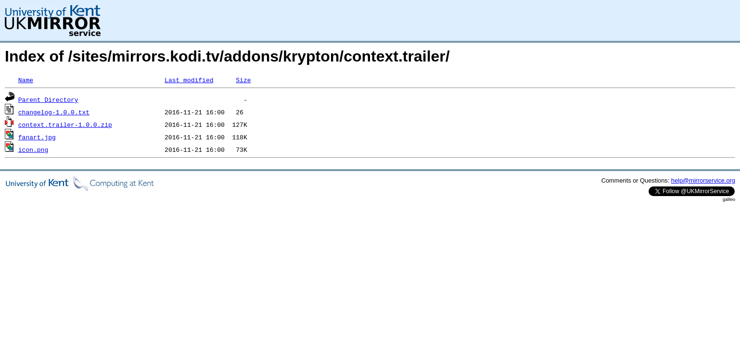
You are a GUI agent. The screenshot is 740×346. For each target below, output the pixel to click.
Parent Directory (48, 99)
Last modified (189, 79)
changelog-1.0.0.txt (53, 112)
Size (243, 79)
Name (25, 79)
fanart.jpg (37, 137)
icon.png (33, 149)
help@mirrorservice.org (703, 180)
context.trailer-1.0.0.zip (65, 124)
